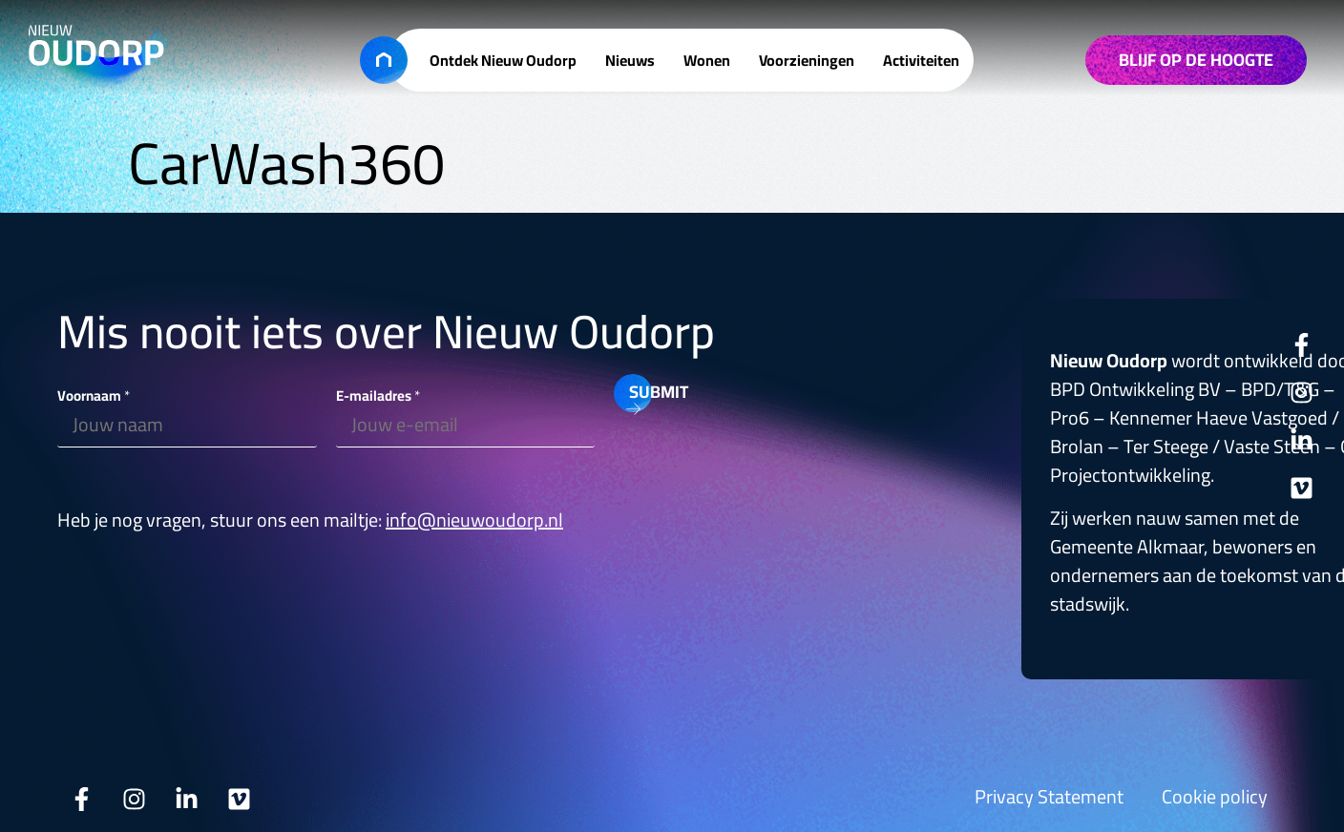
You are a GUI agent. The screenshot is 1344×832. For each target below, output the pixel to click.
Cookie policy (1215, 796)
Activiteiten (921, 60)
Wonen (706, 60)
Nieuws (630, 60)
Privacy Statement (1049, 796)
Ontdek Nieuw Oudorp (503, 60)
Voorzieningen (806, 60)
